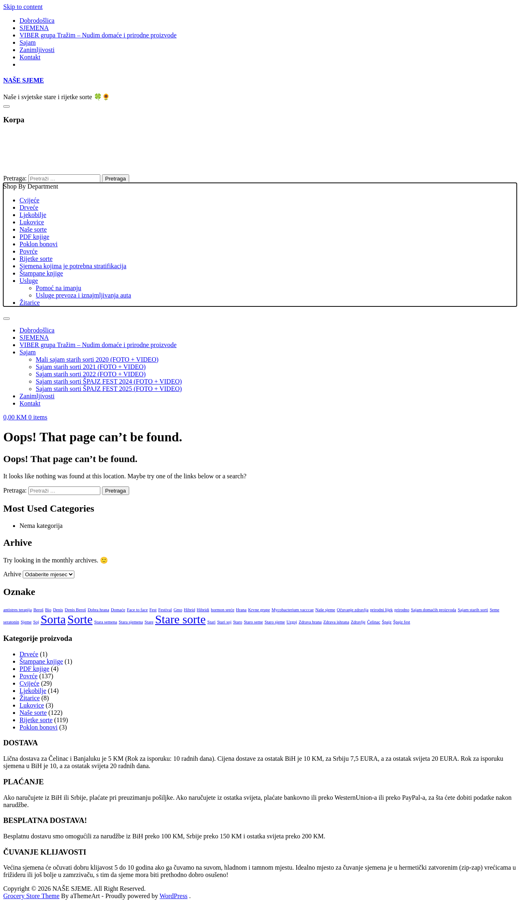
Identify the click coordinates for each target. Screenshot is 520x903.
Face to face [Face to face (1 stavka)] (137, 610)
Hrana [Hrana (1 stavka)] (241, 610)
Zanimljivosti (37, 49)
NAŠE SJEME (23, 80)
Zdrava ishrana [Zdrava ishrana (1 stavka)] (336, 622)
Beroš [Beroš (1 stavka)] (38, 610)
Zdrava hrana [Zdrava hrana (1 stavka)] (310, 622)
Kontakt (30, 57)
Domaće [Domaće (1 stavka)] (118, 610)
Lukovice (32, 222)
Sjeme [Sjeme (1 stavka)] (26, 622)
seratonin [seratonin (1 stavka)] (11, 622)
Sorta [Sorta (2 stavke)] (53, 619)
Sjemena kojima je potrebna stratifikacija (73, 266)
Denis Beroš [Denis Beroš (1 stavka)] (75, 610)
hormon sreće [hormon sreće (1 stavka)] (222, 610)
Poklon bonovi (39, 244)
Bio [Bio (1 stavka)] (48, 610)
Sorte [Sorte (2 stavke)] (80, 619)
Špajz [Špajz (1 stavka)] (387, 622)
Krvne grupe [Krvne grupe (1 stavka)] (259, 610)
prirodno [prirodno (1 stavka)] (402, 610)
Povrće (28, 251)
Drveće (29, 207)
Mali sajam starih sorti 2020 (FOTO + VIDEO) (97, 359)
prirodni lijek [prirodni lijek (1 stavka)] (381, 610)
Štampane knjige (41, 273)
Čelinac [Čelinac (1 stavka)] (374, 622)
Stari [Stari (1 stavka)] (211, 622)
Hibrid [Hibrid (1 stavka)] (189, 610)
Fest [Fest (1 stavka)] (153, 610)
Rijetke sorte (36, 258)
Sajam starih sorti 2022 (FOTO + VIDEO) (91, 374)
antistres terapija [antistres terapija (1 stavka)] (17, 610)
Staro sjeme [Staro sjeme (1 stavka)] (274, 622)
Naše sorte (33, 229)
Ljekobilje (33, 214)
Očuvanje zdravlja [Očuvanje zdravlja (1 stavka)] (352, 610)
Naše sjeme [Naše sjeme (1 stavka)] (325, 610)
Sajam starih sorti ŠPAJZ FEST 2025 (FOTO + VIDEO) (109, 388)
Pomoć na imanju (58, 287)
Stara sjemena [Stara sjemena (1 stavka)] (131, 622)
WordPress (174, 895)
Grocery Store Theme (31, 895)
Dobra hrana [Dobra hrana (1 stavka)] (98, 610)
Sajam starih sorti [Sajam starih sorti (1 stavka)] (473, 610)
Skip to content (23, 6)
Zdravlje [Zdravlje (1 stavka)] (358, 622)
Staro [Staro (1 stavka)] (238, 622)
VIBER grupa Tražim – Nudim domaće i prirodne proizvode (98, 35)
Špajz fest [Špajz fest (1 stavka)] (401, 622)
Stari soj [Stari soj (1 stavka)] (224, 622)
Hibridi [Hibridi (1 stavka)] (203, 610)
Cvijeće (29, 200)
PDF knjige (34, 236)
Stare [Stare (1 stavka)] (149, 622)
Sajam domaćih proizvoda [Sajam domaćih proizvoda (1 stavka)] (433, 610)
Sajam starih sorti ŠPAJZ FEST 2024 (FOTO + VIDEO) (109, 381)
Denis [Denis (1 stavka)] (58, 610)
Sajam (28, 42)
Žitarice (30, 302)
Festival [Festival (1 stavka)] (165, 610)
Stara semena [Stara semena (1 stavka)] (105, 622)
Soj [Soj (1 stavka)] (36, 622)
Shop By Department (260, 244)
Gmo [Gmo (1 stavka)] (177, 610)
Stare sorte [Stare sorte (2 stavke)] (180, 619)
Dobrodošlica (37, 20)
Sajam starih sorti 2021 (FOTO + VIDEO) (91, 366)
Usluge (29, 280)
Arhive (12, 574)
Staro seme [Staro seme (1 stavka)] (253, 622)
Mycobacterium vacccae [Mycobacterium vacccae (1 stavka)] (292, 610)
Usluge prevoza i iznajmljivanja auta (83, 295)
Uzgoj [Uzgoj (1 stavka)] (291, 622)
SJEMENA (34, 27)
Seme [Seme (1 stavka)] (494, 610)
